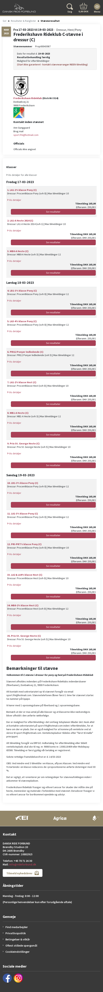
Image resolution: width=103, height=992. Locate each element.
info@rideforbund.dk (22, 864)
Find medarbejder (16, 927)
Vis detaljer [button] (14, 200)
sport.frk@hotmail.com (25, 135)
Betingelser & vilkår (17, 939)
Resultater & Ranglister (23, 20)
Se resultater (53, 211)
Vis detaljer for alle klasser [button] (21, 175)
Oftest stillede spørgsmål (21, 945)
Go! (4, 20)
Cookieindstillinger (17, 951)
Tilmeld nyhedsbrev (22, 873)
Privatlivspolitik (15, 933)
